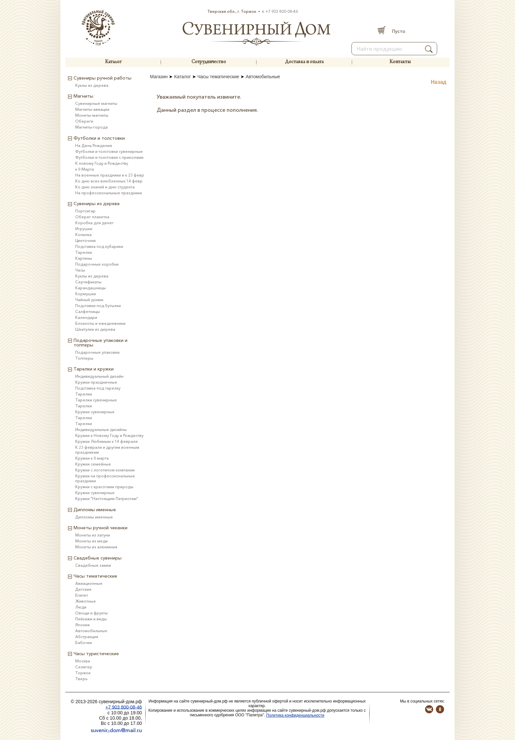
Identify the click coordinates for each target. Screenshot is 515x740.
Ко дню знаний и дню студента (105, 186)
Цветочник (85, 240)
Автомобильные (263, 76)
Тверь (81, 678)
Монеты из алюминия (96, 546)
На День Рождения (93, 145)
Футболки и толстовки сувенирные (109, 151)
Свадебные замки (93, 565)
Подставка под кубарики (99, 246)
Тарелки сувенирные (96, 399)
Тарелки (83, 252)
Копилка (83, 234)
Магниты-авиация (92, 109)
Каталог (113, 62)
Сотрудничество (208, 62)
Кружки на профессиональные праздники (105, 478)
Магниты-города (91, 127)
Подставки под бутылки (98, 305)
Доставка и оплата (304, 62)
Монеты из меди (91, 540)
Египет (81, 595)
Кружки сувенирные (95, 411)
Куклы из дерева (91, 85)
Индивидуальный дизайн (99, 376)
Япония (82, 624)
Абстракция (86, 636)
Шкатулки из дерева (95, 329)
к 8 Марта (84, 169)
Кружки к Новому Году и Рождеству (109, 435)
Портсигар (85, 210)
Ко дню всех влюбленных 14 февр (109, 181)
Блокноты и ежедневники (100, 323)
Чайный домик (89, 299)
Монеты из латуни (92, 535)
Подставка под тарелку (98, 388)
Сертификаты (88, 281)
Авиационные (88, 583)
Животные (85, 601)
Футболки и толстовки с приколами (109, 157)
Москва (82, 660)
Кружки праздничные (96, 382)
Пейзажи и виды (91, 618)
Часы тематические (218, 76)
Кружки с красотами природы (104, 486)
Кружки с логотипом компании (105, 469)
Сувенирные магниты (96, 103)
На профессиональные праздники (108, 192)
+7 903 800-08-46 (281, 11)
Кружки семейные (93, 464)
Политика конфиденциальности (295, 715)
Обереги (84, 121)
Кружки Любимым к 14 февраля (106, 441)
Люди (80, 607)
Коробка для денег (94, 222)
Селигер (83, 666)
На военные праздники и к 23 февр (109, 175)
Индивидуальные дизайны (101, 429)
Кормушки (85, 293)
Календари (86, 317)
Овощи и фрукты (91, 612)
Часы (80, 270)
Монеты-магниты (91, 115)
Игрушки (83, 228)
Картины (83, 258)
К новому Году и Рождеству (101, 163)
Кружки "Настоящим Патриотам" (106, 498)
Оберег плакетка (92, 216)
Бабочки (83, 642)
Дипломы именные (94, 516)
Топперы (84, 358)
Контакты (400, 62)
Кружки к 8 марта (92, 458)
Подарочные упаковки (97, 352)
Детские (83, 589)
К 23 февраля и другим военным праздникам (107, 450)
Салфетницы (87, 311)
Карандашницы (90, 287)
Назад (438, 82)
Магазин (159, 76)
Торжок (83, 672)
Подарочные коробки (97, 264)
